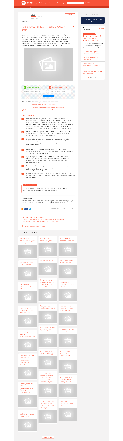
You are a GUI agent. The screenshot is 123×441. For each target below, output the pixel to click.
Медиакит (87, 14)
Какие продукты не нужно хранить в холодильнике (67, 379)
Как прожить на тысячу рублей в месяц (26, 286)
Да (64, 208)
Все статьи (93, 77)
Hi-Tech (41, 3)
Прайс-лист (93, 14)
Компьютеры (61, 3)
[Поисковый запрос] (75, 3)
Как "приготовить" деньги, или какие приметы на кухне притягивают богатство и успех (46, 377)
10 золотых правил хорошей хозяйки (67, 331)
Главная (23, 7)
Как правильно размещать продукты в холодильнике (28, 241)
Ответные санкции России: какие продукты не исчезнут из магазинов (27, 360)
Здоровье (52, 3)
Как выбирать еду (46, 260)
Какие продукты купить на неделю (33, 218)
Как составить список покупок (45, 240)
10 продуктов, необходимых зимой (47, 307)
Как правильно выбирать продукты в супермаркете (27, 414)
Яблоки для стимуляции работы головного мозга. (92, 72)
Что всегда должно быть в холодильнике (44, 104)
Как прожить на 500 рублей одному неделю (47, 330)
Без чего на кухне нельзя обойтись (26, 263)
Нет (72, 208)
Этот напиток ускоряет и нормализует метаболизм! (91, 52)
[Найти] (83, 3)
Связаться (98, 14)
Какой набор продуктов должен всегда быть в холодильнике (41, 221)
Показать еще (48, 437)
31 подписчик (40, 18)
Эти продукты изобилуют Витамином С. (90, 58)
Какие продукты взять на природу (46, 352)
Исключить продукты (59, 87)
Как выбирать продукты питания (67, 240)
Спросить (69, 14)
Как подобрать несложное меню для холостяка (66, 308)
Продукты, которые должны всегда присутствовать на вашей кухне (43, 219)
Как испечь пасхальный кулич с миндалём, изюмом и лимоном (92, 38)
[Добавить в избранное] (73, 26)
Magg (33, 14)
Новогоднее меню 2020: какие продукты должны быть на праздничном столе (27, 388)
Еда (37, 3)
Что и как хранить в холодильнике (67, 261)
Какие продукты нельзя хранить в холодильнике (26, 310)
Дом (46, 3)
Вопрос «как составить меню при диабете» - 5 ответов (41, 110)
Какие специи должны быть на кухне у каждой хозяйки (66, 354)
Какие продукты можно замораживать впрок (27, 334)
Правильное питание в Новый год (66, 403)
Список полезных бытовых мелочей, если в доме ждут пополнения (47, 283)
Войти (87, 3)
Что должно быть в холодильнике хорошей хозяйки (48, 107)
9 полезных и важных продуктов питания (67, 284)
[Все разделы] (97, 3)
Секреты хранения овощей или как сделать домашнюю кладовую (47, 404)
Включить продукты (34, 87)
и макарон (71, 175)
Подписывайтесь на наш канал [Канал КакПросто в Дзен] (92, 20)
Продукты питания (34, 7)
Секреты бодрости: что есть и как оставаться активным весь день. (92, 65)
